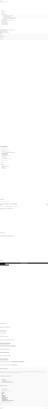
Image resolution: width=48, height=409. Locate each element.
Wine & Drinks (4, 21)
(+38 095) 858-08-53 (11, 29)
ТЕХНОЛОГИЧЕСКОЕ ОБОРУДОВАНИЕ (9, 364)
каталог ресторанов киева (4, 344)
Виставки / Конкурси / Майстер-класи (10, 17)
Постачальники (4, 19)
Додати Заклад (4, 380)
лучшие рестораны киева (4, 359)
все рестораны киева (5, 355)
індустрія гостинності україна (7, 339)
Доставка (3, 396)
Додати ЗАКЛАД (2, 264)
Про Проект (4, 379)
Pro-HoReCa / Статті (7, 16)
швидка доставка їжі (5, 327)
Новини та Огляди (5, 397)
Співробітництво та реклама (6, 381)
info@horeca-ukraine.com (4, 31)
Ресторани (4, 395)
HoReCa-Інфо (4, 398)
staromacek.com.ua (5, 154)
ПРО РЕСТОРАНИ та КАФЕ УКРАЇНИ (5, 361)
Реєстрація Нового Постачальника (7, 382)
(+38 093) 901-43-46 (3, 30)
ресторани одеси (3, 331)
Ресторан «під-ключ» (5, 22)
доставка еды (3, 323)
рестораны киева (3, 332)
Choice (1, 260)
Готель (3, 13)
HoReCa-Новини (4, 14)
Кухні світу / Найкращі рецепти (7, 20)
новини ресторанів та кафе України (18, 361)
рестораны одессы (3, 330)
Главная (1, 34)
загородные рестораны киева (5, 343)
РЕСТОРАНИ (1, 37)
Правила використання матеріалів (7, 400)
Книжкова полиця (5, 24)
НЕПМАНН (2, 232)
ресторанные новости (4, 358)
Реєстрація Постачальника (4, 265)
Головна (3, 392)
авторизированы (8, 206)
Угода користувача (5, 399)
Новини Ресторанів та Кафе (8, 15)
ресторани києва (4, 336)
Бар (2, 12)
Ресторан (3, 11)
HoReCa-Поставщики (5, 349)
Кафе (3, 10)
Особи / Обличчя (5, 23)
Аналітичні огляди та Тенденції (9, 18)
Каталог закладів (2, 36)
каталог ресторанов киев (4, 352)
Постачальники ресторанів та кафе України (8, 345)
